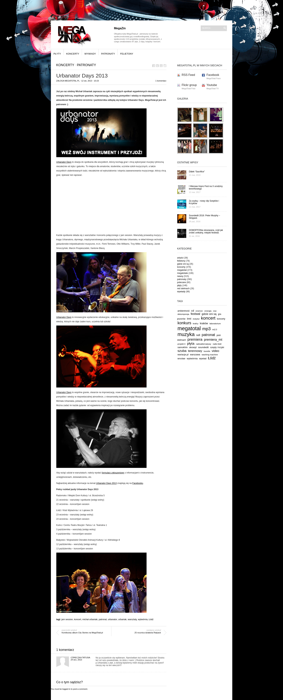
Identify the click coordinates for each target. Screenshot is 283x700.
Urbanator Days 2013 (106, 483)
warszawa (195, 354)
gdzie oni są (183, 264)
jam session (67, 619)
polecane (181, 282)
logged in (66, 689)
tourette (207, 351)
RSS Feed (188, 74)
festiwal (195, 313)
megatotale (182, 273)
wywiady (90, 53)
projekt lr (182, 344)
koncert (77, 619)
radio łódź (217, 344)
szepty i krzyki (217, 347)
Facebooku (137, 483)
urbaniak (122, 619)
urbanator (112, 619)
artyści (180, 258)
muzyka (186, 334)
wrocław (181, 358)
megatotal (182, 270)
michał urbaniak (89, 619)
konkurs (184, 323)
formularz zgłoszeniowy (113, 472)
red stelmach (183, 288)
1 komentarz (160, 81)
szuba (182, 351)
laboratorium (215, 323)
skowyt (193, 347)
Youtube (211, 85)
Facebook (212, 74)
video (215, 351)
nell (198, 335)
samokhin (183, 347)
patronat (103, 619)
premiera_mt (213, 339)
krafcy (195, 323)
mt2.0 (214, 329)
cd (192, 310)
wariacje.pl (183, 354)
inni (189, 318)
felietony (126, 53)
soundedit (203, 347)
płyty (57, 53)
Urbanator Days (63, 162)
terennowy (195, 351)
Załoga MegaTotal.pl (68, 81)
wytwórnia (142, 619)
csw (214, 311)
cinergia (207, 311)
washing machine (210, 354)
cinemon (199, 311)
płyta (191, 343)
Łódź (151, 619)
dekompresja (183, 314)
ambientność (184, 311)
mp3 (206, 328)
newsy (180, 276)
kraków (204, 323)
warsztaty (132, 619)
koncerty (72, 53)
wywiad (202, 358)
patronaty (108, 53)
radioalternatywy (203, 344)
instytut (196, 319)
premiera (194, 339)
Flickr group (189, 85)
